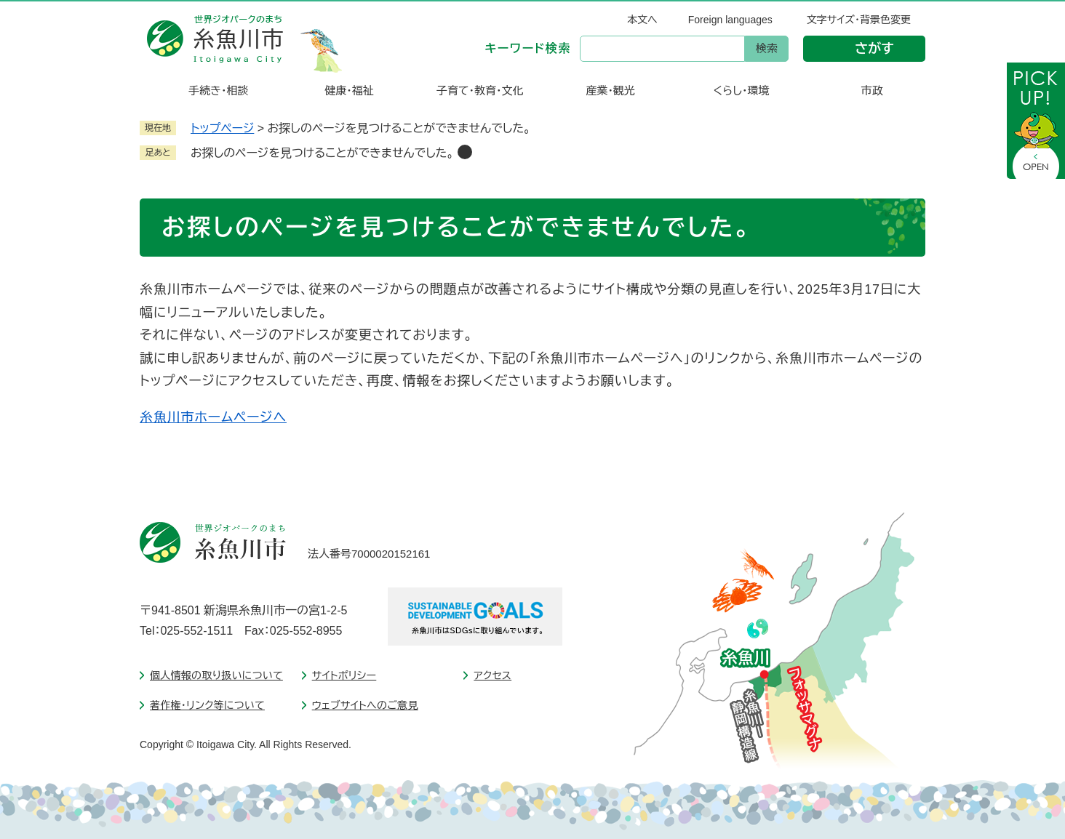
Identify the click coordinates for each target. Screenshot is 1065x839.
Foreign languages (730, 19)
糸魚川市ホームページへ (213, 417)
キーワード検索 (528, 48)
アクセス (492, 675)
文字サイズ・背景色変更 (859, 19)
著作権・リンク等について (207, 705)
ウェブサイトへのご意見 (365, 705)
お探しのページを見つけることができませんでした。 (322, 153)
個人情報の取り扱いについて (216, 675)
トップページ (222, 128)
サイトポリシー (344, 675)
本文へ (642, 19)
